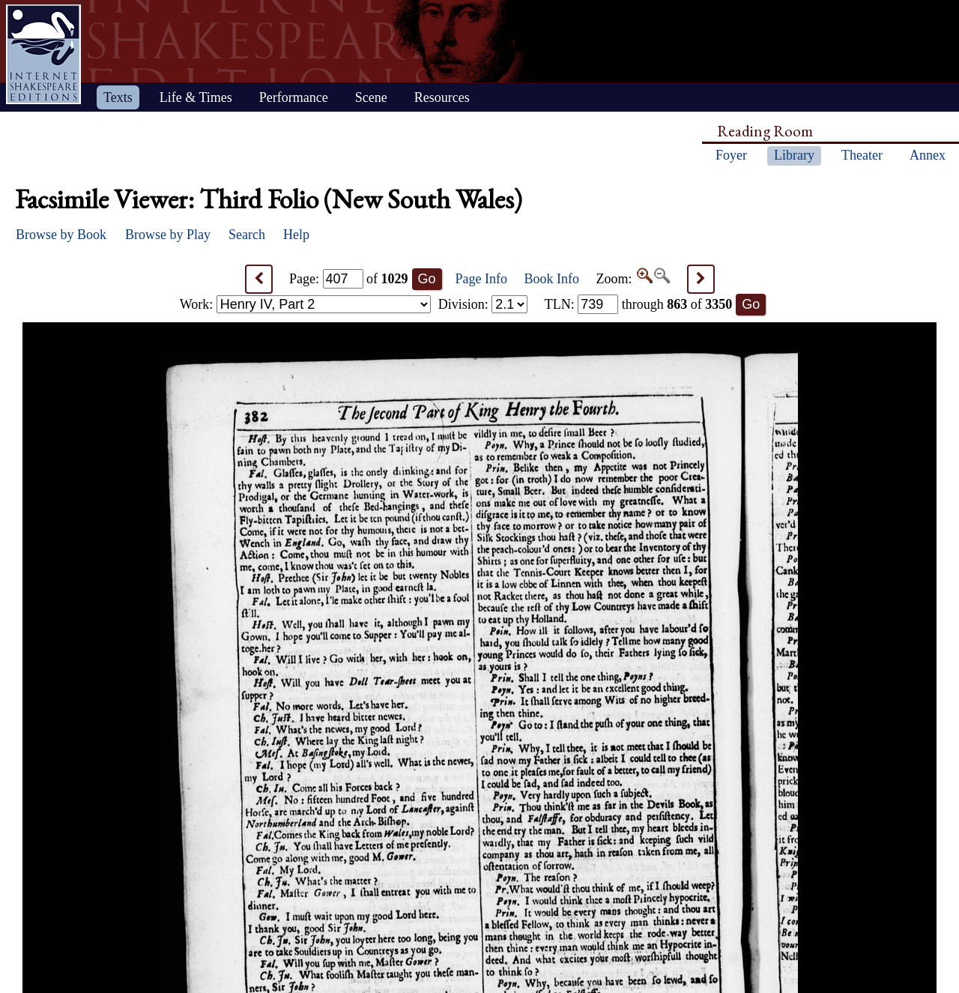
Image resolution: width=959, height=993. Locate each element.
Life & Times (196, 97)
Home (43, 54)
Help (296, 234)
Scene (371, 97)
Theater (862, 155)
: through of (639, 304)
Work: (305, 304)
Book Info (552, 278)
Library (794, 155)
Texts (118, 97)
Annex (928, 155)
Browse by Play (168, 234)
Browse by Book (61, 234)
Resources (442, 97)
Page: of (348, 278)
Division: (483, 304)
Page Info (481, 278)
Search (247, 234)
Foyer (731, 155)
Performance (293, 97)
